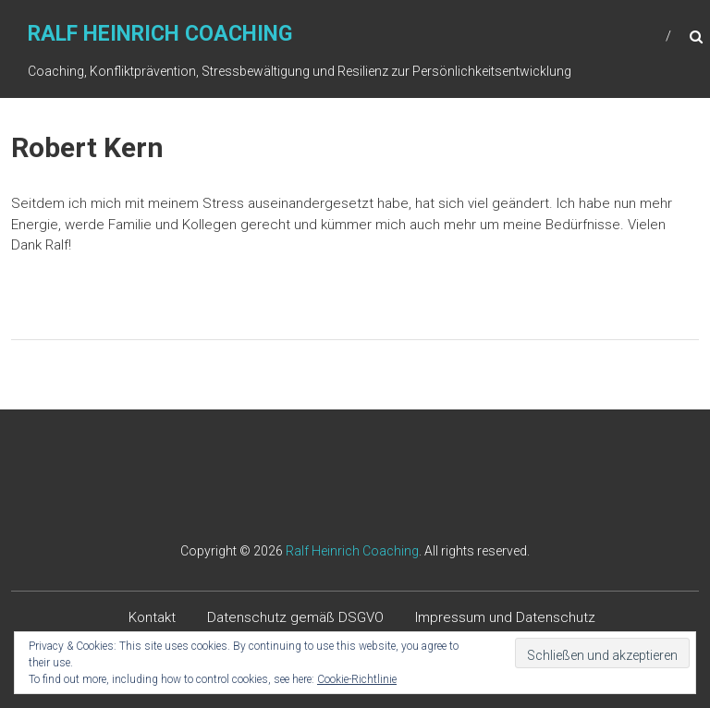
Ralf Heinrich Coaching (160, 33)
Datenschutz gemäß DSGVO (295, 617)
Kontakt (152, 617)
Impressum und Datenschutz (505, 617)
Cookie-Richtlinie (357, 679)
